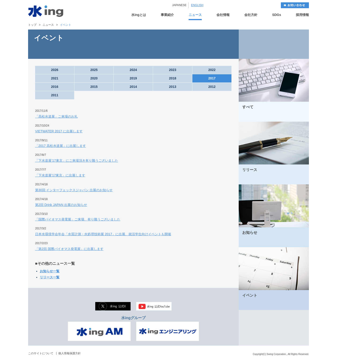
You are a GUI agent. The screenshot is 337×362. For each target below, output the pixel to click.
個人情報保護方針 (69, 353)
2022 (212, 70)
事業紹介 (167, 15)
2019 (133, 78)
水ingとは (138, 15)
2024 (133, 70)
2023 (172, 70)
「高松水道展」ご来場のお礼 (56, 116)
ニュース (195, 15)
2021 (54, 78)
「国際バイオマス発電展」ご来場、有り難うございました (77, 219)
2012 (212, 87)
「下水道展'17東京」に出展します (60, 175)
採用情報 (302, 15)
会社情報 (223, 15)
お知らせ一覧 (49, 271)
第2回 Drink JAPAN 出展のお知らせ (61, 205)
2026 (54, 70)
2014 (133, 87)
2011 (54, 95)
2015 (94, 87)
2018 (172, 78)
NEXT (291, 44)
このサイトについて (40, 353)
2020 (94, 78)
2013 (172, 87)
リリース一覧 (49, 277)
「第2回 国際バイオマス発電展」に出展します (69, 249)
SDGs (276, 15)
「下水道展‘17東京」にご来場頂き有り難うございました (76, 160)
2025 (94, 70)
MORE (299, 116)
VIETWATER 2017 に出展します (59, 131)
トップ (32, 24)
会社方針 (250, 15)
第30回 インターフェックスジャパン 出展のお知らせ (74, 190)
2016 (54, 87)
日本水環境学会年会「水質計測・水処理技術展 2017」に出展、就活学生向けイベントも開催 (103, 234)
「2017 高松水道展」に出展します (60, 146)
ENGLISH (197, 5)
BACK (256, 44)
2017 (212, 78)
